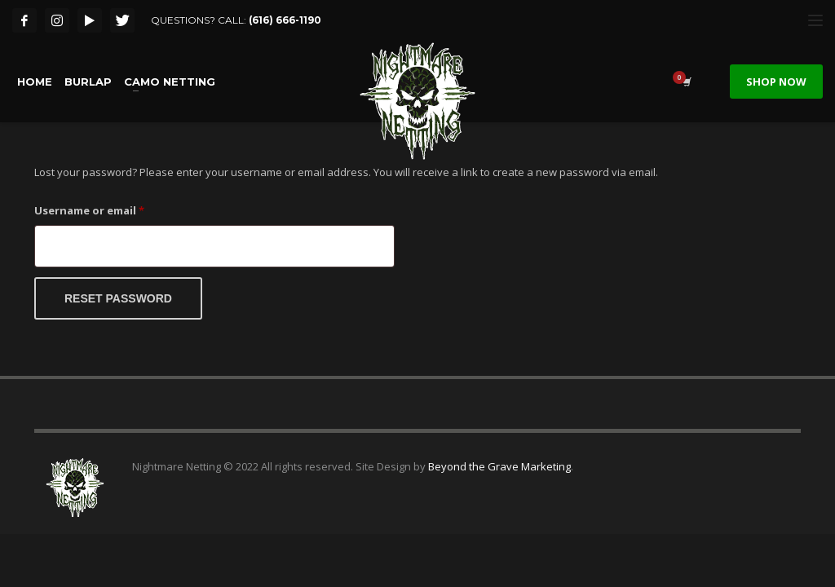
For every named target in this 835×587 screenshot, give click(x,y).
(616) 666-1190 (285, 20)
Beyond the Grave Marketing (499, 466)
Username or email (113, 209)
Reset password (118, 298)
